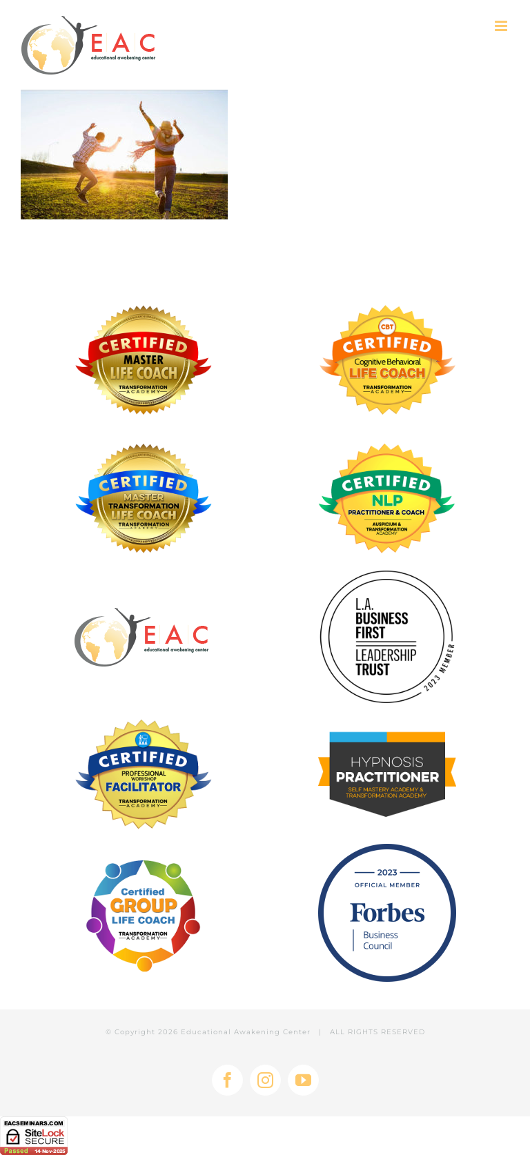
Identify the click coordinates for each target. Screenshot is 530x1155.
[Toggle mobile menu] (502, 26)
